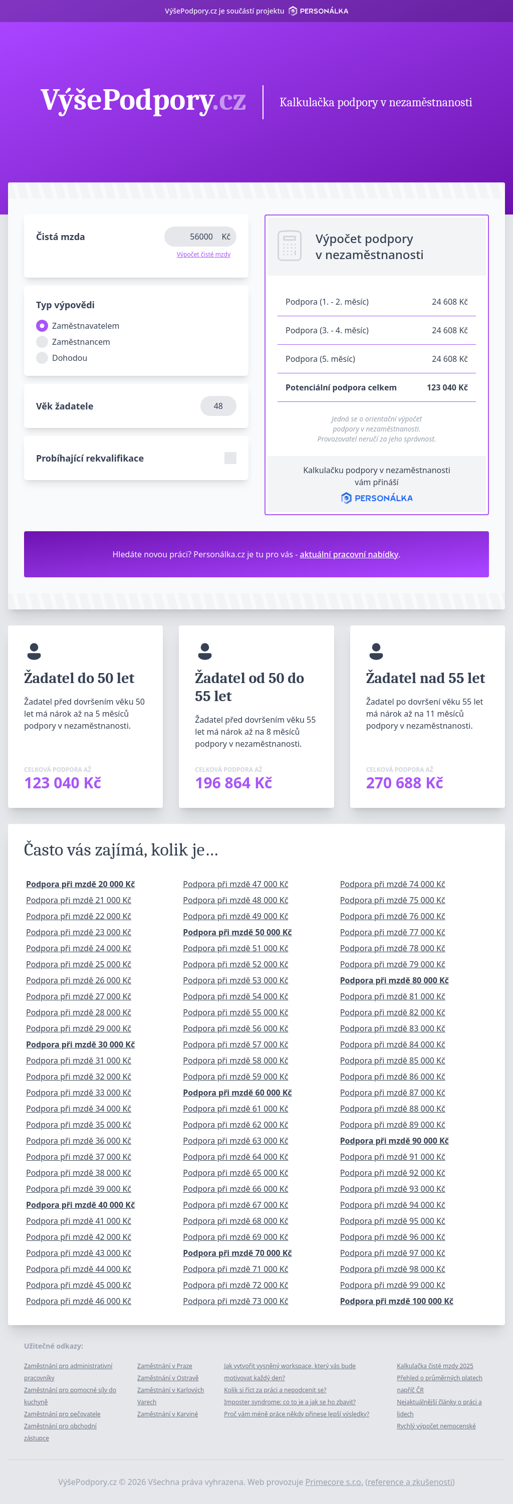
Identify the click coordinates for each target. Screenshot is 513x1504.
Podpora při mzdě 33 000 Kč (78, 1092)
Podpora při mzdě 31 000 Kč (78, 1060)
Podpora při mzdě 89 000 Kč (392, 1124)
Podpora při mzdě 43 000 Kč (78, 1252)
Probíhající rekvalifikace (90, 458)
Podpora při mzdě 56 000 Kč (235, 1028)
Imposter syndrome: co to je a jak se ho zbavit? (290, 1402)
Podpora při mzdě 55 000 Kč (235, 1012)
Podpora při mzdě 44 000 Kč (78, 1268)
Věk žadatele (64, 406)
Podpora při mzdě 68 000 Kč (235, 1220)
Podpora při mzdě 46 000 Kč (78, 1301)
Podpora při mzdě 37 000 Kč (78, 1156)
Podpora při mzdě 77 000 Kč (392, 932)
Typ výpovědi (65, 305)
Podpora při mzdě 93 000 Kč (392, 1188)
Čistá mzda (60, 237)
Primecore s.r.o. (335, 1481)
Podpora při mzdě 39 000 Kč (78, 1188)
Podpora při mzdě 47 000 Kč (235, 884)
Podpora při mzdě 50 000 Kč (237, 932)
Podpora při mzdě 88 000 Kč (392, 1108)
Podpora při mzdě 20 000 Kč (80, 884)
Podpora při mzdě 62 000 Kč (235, 1124)
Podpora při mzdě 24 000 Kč (78, 948)
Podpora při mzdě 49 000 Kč (235, 916)
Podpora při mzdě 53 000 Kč (235, 980)
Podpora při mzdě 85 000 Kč (392, 1060)
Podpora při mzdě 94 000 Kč (392, 1204)
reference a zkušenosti (410, 1481)
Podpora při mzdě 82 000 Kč (392, 1012)
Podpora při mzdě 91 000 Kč (392, 1156)
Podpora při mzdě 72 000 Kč (235, 1285)
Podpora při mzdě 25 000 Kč (78, 964)
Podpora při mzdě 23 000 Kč (78, 932)
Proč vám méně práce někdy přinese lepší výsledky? (296, 1414)
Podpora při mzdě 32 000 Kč (78, 1076)
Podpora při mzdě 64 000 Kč (235, 1156)
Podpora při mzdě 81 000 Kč (392, 996)
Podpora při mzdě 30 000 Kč (80, 1044)
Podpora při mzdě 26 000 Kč (78, 980)
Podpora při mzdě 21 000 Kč (78, 900)
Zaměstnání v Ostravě (167, 1378)
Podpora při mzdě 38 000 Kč (78, 1172)
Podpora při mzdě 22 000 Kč (78, 916)
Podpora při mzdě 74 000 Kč (392, 884)
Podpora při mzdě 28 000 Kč (78, 1012)
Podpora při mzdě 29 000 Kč (78, 1028)
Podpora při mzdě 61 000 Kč (235, 1108)
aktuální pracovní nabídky (349, 554)
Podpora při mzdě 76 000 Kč (392, 916)
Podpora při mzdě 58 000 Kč (235, 1060)
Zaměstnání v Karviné (167, 1414)
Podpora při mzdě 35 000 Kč (78, 1124)
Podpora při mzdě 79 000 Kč (392, 964)
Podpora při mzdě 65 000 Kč (235, 1172)
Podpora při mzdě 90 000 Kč (394, 1140)
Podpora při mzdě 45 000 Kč (78, 1285)
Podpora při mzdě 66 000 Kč (235, 1188)
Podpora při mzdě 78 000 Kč (392, 948)
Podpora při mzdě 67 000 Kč (235, 1204)
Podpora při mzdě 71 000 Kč (235, 1268)
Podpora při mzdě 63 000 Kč (235, 1140)
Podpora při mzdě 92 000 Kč (392, 1172)
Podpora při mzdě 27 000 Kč (78, 996)
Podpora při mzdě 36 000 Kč (78, 1140)
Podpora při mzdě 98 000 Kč (392, 1268)
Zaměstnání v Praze (164, 1366)
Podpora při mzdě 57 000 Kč (235, 1044)
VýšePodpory (143, 101)
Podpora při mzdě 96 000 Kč (392, 1236)
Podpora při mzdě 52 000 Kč (235, 964)
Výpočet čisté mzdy (203, 254)
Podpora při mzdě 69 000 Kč (235, 1236)
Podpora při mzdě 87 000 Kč (392, 1092)
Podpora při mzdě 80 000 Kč (394, 980)
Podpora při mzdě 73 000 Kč (235, 1301)
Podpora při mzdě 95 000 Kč (392, 1220)
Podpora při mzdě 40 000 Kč (80, 1204)
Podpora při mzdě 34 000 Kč (78, 1108)
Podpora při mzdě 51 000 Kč (235, 948)
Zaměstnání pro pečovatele (62, 1414)
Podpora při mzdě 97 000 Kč (392, 1252)
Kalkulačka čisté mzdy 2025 (435, 1366)
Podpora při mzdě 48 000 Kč (235, 900)
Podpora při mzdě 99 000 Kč (392, 1285)
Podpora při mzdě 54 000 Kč (235, 996)
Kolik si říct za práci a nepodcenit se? (275, 1390)
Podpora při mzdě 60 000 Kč (237, 1092)
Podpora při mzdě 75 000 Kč (392, 900)
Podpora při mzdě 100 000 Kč (396, 1301)
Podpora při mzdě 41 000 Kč (78, 1220)
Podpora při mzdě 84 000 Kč (392, 1044)
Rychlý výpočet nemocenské (436, 1426)
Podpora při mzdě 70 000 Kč (237, 1252)
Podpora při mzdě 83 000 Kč (392, 1028)
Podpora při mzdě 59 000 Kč (235, 1076)
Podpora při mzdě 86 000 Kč (392, 1076)
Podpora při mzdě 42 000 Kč (78, 1236)
